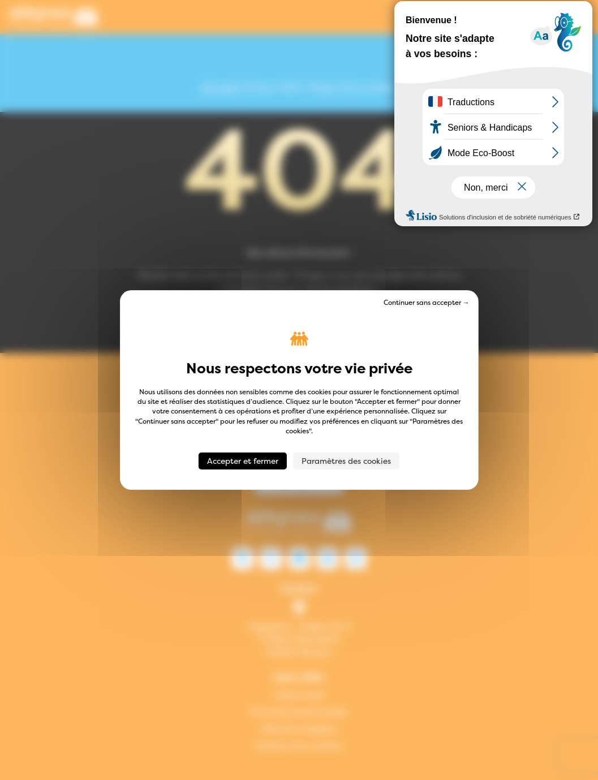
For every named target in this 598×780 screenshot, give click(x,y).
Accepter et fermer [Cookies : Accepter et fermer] (242, 460)
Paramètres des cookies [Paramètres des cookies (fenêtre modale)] (346, 460)
